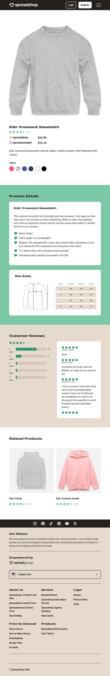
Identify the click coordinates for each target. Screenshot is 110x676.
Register (85, 5)
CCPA (76, 604)
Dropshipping (16, 638)
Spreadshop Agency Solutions (51, 609)
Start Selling (15, 615)
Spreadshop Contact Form (22, 603)
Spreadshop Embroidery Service (53, 601)
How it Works (16, 629)
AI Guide (13, 647)
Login (71, 5)
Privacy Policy (80, 599)
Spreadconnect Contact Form (21, 609)
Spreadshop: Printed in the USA (23, 597)
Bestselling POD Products (54, 629)
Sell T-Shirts (47, 633)
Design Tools (15, 642)
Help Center (47, 615)
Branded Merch (49, 595)
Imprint (77, 595)
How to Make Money (19, 633)
